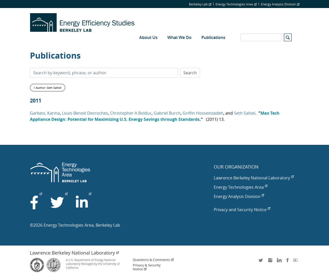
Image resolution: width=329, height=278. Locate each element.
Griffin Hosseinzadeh (203, 113)
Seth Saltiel (244, 113)
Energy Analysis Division (280, 4)
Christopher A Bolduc (131, 113)
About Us (148, 37)
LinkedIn (279, 262)
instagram (270, 262)
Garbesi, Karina (45, 113)
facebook (287, 262)
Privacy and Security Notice (242, 209)
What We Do (179, 37)
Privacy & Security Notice (146, 267)
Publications (213, 37)
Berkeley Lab (200, 4)
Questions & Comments (153, 260)
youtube (296, 262)
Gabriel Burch (167, 113)
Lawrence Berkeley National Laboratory (254, 178)
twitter (261, 262)
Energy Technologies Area (236, 4)
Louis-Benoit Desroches (85, 113)
